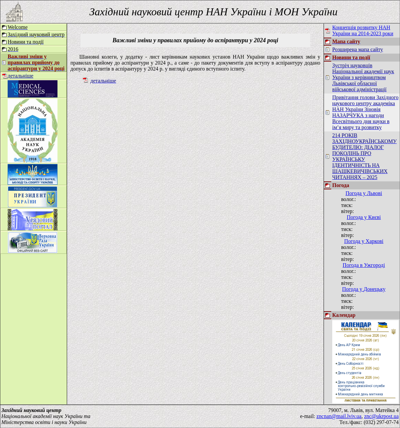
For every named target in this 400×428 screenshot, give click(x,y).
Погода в (364, 265)
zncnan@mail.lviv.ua (339, 416)
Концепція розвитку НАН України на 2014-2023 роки (362, 30)
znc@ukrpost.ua (381, 416)
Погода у (364, 193)
